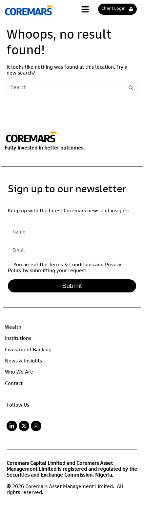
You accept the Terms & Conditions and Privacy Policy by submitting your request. (64, 268)
